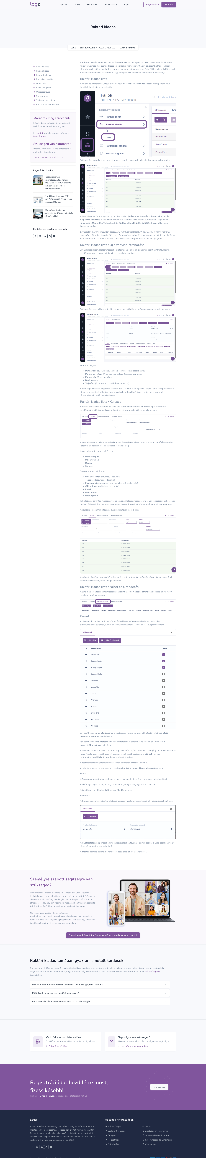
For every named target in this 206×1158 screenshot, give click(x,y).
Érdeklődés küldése (56, 1046)
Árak (78, 5)
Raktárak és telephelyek (46, 104)
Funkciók (92, 5)
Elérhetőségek (113, 1126)
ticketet (39, 133)
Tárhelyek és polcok (44, 100)
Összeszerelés (41, 91)
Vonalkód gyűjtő (42, 87)
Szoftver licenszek (115, 1131)
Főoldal (64, 5)
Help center (110, 5)
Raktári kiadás (41, 70)
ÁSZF (146, 1126)
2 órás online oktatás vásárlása (48, 157)
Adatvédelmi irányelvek (155, 1131)
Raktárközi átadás (43, 79)
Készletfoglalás (42, 75)
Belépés (169, 4)
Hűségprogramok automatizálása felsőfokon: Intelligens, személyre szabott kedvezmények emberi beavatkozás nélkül (58, 183)
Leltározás (39, 83)
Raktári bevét (41, 66)
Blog (126, 5)
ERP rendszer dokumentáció (157, 1139)
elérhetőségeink (152, 971)
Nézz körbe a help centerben (133, 1046)
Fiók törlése (112, 1144)
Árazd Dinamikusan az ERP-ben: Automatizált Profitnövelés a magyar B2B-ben (58, 199)
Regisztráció (152, 4)
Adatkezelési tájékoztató (155, 1135)
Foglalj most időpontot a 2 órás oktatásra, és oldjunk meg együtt (103, 935)
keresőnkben (39, 136)
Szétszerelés (40, 96)
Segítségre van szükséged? (134, 1037)
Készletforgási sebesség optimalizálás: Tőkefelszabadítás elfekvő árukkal (59, 213)
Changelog (149, 1144)
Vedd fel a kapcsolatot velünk (63, 1037)
